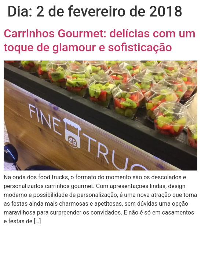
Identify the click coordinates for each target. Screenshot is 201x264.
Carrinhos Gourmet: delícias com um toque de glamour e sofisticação (99, 40)
